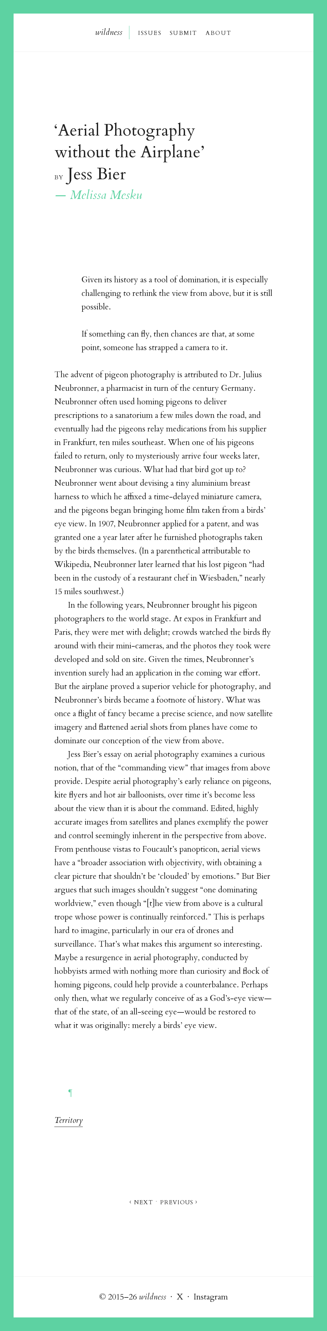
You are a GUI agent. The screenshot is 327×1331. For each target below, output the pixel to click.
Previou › (178, 1201)
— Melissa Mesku (98, 195)
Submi (183, 32)
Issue (149, 32)
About (218, 32)
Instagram (211, 1297)
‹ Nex (140, 1201)
